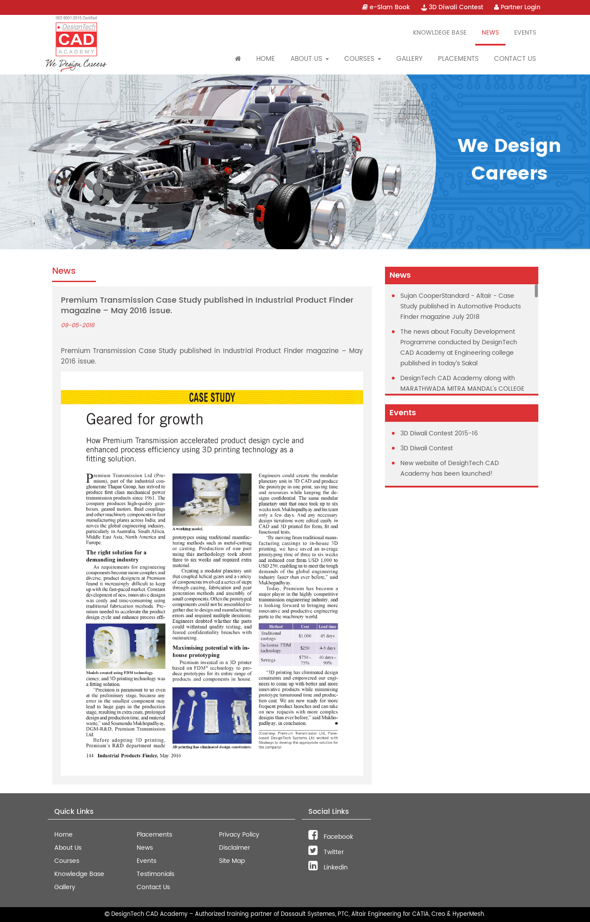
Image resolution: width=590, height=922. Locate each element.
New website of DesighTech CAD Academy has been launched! (449, 468)
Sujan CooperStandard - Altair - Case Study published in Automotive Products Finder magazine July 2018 (460, 306)
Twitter (326, 852)
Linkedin (328, 867)
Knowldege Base (439, 33)
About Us (67, 848)
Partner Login (517, 7)
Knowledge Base (79, 874)
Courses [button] (362, 58)
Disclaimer (234, 848)
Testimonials (155, 874)
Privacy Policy (239, 835)
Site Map (232, 861)
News (490, 33)
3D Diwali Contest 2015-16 (439, 433)
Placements (458, 58)
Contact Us (515, 58)
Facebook (330, 837)
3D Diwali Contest (452, 7)
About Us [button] (309, 58)
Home (265, 58)
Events (525, 33)
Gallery (409, 58)
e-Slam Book (386, 7)
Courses (66, 861)
